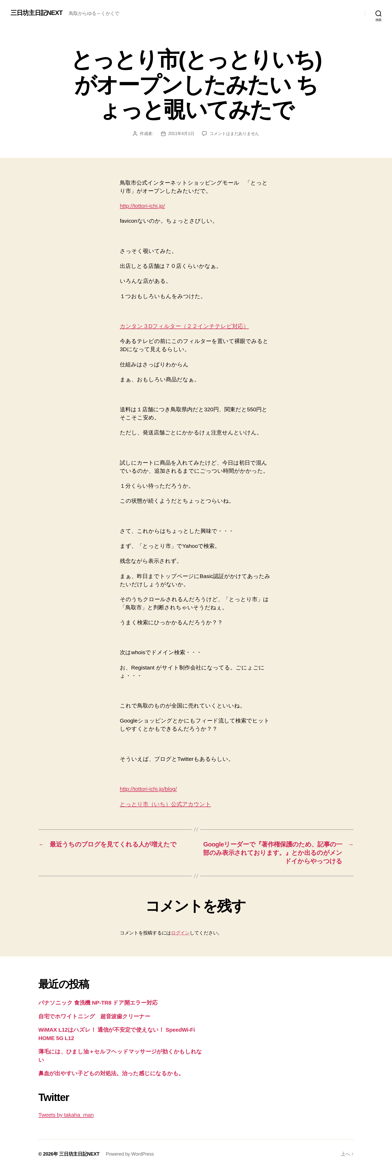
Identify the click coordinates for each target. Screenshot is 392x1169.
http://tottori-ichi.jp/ (142, 206)
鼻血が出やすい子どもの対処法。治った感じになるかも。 (111, 1073)
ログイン (180, 933)
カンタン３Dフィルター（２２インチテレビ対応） (184, 326)
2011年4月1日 (181, 133)
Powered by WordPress (130, 1154)
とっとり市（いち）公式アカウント (165, 804)
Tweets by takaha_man (66, 1115)
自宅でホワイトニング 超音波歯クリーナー (94, 1016)
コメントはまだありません (234, 133)
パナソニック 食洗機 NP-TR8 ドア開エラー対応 (97, 1003)
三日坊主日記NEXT (37, 13)
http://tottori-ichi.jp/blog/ (148, 789)
